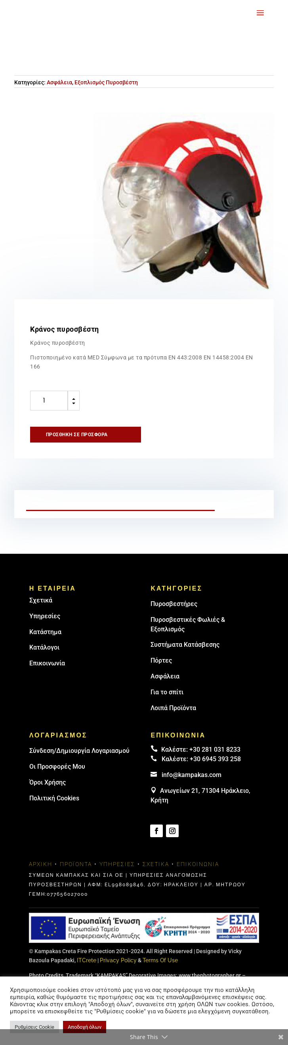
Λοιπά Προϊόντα (173, 708)
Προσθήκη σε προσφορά (77, 434)
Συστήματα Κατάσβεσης (185, 644)
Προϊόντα (76, 864)
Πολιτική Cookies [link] (54, 798)
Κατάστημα (45, 632)
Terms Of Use (160, 960)
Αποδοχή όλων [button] (84, 1027)
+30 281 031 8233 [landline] (214, 749)
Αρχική (40, 864)
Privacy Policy (118, 960)
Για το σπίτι (167, 692)
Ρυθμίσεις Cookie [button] (34, 1027)
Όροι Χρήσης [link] (47, 782)
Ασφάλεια (59, 82)
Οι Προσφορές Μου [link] (57, 766)
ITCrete (86, 960)
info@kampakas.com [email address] (191, 775)
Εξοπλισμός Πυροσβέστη (106, 82)
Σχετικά (40, 600)
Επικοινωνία (47, 663)
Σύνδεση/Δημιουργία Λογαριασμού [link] (79, 750)
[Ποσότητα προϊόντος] (49, 400)
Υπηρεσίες (44, 616)
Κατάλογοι (44, 647)
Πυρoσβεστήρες (174, 604)
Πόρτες (161, 660)
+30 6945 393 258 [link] (215, 759)
